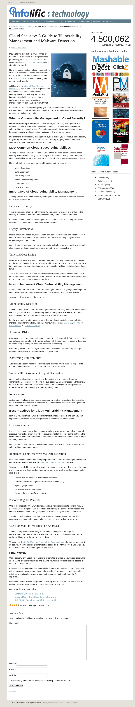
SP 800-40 (78, 323)
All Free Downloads (26, 3)
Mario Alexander (19, 47)
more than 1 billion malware (52, 462)
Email (12, 669)
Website (13, 675)
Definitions (107, 21)
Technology (29, 26)
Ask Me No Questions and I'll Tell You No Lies (36, 600)
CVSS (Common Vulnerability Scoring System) (45, 542)
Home (10, 3)
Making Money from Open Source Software (35, 597)
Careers (96, 21)
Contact (74, 703)
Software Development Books (29, 594)
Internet (26, 21)
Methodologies (84, 21)
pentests (13, 509)
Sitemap (68, 703)
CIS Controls (15, 325)
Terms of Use (58, 703)
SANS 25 (68, 323)
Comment (14, 623)
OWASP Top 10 (32, 325)
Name (12, 663)
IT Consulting (69, 21)
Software (36, 21)
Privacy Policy (48, 703)
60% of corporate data (30, 62)
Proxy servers (15, 431)
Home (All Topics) (16, 26)
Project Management (51, 21)
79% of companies (21, 78)
